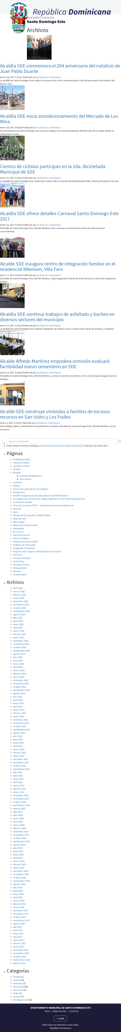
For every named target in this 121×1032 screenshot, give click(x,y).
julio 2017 (17, 926)
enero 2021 (18, 792)
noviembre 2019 (21, 834)
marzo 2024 (18, 670)
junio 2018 (18, 890)
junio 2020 (18, 815)
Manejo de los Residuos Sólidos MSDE (31, 515)
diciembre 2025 (20, 601)
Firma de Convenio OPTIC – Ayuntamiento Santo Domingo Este (43, 505)
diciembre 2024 (20, 640)
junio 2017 (18, 930)
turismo (17, 996)
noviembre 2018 (21, 874)
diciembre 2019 (20, 831)
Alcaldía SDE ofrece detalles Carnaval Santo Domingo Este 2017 (59, 216)
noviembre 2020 (21, 798)
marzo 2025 (18, 630)
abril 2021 (17, 782)
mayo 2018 (18, 894)
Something (18, 561)
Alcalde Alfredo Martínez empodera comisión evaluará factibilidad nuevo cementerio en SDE (55, 364)
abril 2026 (17, 588)
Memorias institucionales (25, 525)
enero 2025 (18, 637)
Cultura (16, 485)
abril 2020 (17, 821)
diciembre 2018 (20, 871)
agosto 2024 (19, 653)
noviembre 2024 (21, 644)
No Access (18, 531)
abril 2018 (17, 897)
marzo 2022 (18, 749)
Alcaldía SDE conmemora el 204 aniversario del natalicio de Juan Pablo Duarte (60, 68)
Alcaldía (17, 472)
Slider (16, 993)
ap (38, 77)
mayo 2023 (18, 703)
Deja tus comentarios (50, 77)
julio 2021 (17, 772)
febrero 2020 (19, 828)
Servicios (17, 554)
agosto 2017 (19, 923)
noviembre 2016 (21, 953)
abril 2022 (17, 746)
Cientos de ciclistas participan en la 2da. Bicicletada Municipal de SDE (52, 169)
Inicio (15, 511)
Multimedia (18, 528)
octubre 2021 (19, 765)
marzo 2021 (18, 785)
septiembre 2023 (21, 690)
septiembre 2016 (21, 959)
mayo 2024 (18, 663)
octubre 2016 (19, 956)
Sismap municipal (21, 558)
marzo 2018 (18, 900)
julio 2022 (17, 736)
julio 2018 (17, 887)
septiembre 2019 (21, 841)
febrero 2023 (19, 713)
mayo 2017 (18, 933)
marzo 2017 (18, 940)
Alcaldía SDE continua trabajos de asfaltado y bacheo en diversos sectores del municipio (57, 317)
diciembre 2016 (20, 949)
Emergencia (19, 492)
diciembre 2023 (20, 680)
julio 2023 (17, 696)
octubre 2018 (19, 877)
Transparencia (20, 567)
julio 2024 (17, 657)
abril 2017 (17, 936)
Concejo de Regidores (31, 475)
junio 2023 (18, 699)
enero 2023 (18, 716)
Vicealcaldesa (20, 574)
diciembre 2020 (20, 795)
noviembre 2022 (21, 722)
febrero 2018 (19, 903)
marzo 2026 (18, 591)
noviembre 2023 (21, 683)
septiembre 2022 (21, 729)
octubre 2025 (19, 607)
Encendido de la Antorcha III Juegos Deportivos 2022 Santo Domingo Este (49, 498)
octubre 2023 (19, 686)
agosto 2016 (19, 963)
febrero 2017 (19, 943)
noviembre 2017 (21, 913)
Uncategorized (20, 999)
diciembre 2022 (20, 719)
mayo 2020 (18, 818)
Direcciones (25, 479)
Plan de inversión (21, 535)
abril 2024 (17, 667)
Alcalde (16, 469)
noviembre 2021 (21, 762)
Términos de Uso (21, 564)
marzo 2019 (18, 861)
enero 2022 (18, 755)
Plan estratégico (21, 538)
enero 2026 (18, 598)
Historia (17, 508)
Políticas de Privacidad (24, 544)
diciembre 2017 (20, 910)
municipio (17, 983)
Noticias (17, 986)
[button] (119, 441)
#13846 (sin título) (21, 459)
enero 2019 (18, 867)
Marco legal (18, 521)
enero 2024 (18, 676)
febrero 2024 (19, 673)
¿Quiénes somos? (21, 465)
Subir (60, 1018)
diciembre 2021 (20, 759)
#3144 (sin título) (21, 462)
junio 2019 (18, 851)
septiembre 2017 (21, 920)
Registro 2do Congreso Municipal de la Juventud (37, 551)
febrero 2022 (19, 752)
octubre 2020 (19, 801)
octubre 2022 (19, 726)
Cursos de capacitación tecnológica (30, 488)
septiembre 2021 (21, 769)
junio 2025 (18, 621)
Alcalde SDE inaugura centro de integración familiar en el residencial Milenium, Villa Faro (57, 266)
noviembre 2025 (21, 604)
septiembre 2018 (21, 880)
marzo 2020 (18, 824)
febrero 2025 (19, 634)
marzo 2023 (18, 709)
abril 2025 (17, 627)
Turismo (17, 571)
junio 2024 (18, 660)
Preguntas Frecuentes (24, 548)
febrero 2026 (19, 594)
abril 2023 (17, 706)
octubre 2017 (19, 917)
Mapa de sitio (19, 518)
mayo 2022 (18, 742)
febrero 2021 (19, 788)
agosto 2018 (19, 884)
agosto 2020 (19, 808)
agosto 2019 (19, 844)
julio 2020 (17, 811)
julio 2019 (17, 847)
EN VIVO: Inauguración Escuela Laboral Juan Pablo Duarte (40, 495)
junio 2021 (18, 775)
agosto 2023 (19, 693)
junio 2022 (18, 739)
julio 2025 (17, 617)
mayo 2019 (18, 854)
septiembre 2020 (21, 805)
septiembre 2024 (21, 650)
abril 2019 (17, 857)
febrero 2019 (19, 864)
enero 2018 (18, 907)
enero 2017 (18, 946)
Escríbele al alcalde (22, 502)
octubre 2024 (19, 647)
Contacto (17, 482)
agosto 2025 (19, 614)
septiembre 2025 (21, 611)
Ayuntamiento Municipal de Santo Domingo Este (61, 445)
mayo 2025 (18, 624)
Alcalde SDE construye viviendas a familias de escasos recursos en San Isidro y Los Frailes (55, 414)
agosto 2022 (19, 732)
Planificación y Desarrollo (25, 541)
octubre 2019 (19, 838)
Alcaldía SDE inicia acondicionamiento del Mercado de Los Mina (59, 118)
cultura (16, 980)
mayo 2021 (18, 778)
